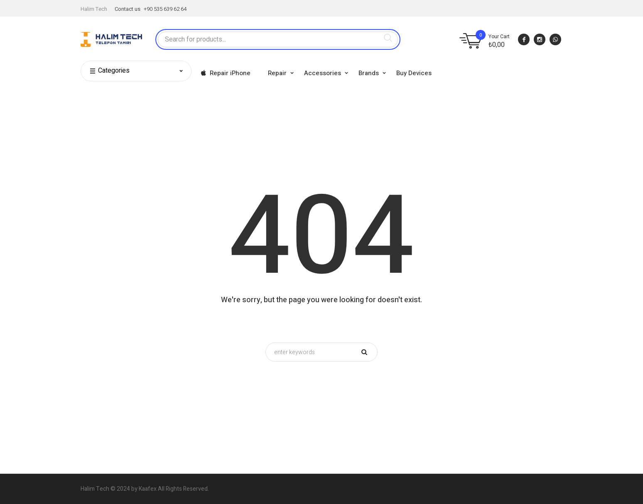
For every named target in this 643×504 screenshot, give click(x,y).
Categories (109, 71)
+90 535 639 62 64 (165, 9)
